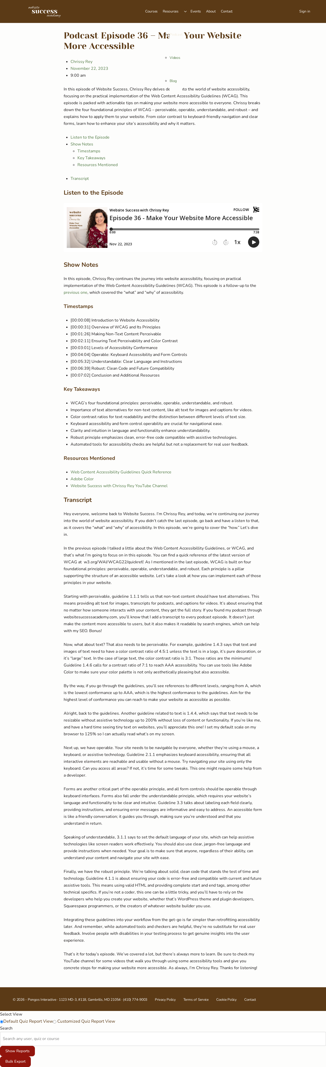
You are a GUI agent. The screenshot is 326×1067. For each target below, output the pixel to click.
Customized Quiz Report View (85, 1021)
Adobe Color (82, 479)
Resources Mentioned (97, 165)
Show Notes (82, 144)
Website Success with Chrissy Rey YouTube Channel (119, 486)
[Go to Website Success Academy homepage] (44, 11)
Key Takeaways (91, 158)
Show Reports (17, 1050)
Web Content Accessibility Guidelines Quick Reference (121, 472)
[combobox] (3, 1039)
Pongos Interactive (42, 999)
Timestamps (88, 151)
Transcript (80, 178)
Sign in (304, 11)
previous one (75, 292)
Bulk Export (15, 1061)
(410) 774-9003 (135, 999)
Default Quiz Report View (28, 1021)
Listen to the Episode (90, 137)
